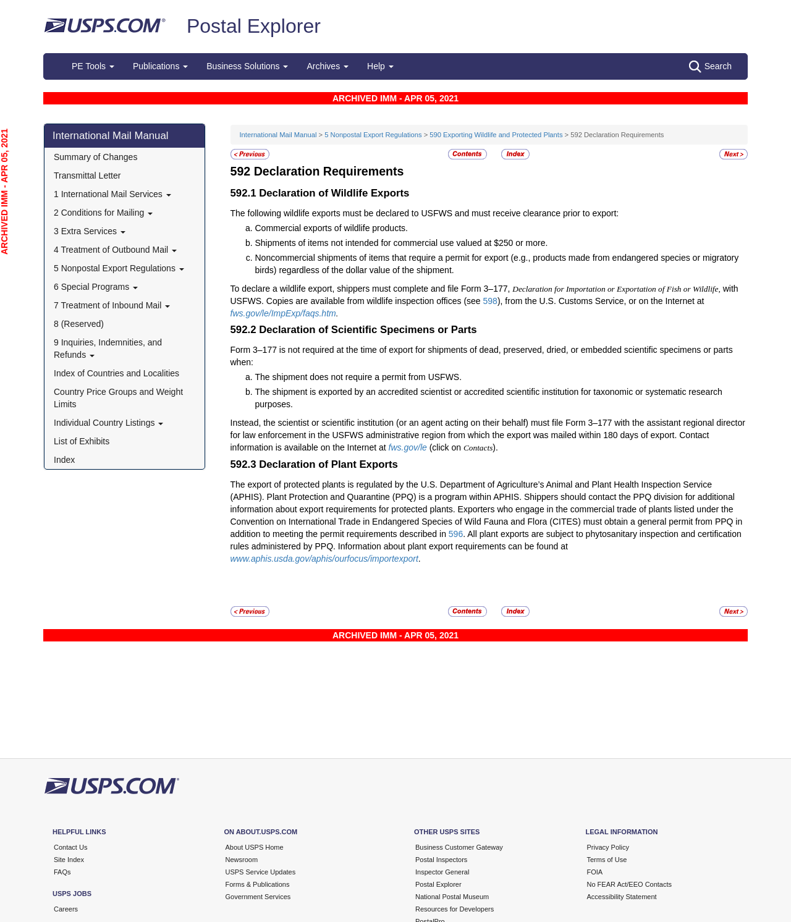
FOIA (595, 872)
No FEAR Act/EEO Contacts (629, 884)
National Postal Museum (452, 896)
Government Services (258, 896)
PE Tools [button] (93, 66)
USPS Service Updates (261, 872)
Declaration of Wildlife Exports (334, 193)
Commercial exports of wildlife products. (331, 228)
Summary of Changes (95, 157)
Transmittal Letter (87, 175)
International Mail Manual (111, 136)
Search (710, 67)
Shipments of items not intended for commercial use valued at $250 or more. (401, 243)
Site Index (69, 859)
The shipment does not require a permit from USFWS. (358, 377)
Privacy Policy (608, 847)
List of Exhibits (81, 441)
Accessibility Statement (622, 896)
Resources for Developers (454, 909)
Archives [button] (328, 66)
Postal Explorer (254, 26)
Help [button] (380, 66)
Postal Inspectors (441, 859)
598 (490, 301)
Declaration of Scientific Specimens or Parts (368, 330)
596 (456, 534)
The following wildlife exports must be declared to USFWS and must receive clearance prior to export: (425, 213)
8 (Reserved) (79, 324)
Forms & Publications (258, 884)
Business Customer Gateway (459, 847)
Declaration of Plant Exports (328, 464)
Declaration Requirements (329, 171)
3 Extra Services (89, 231)
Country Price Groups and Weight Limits (118, 398)
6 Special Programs (96, 287)
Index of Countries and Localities (116, 373)
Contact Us (70, 847)
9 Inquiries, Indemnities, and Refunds (108, 348)
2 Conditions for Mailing (103, 213)
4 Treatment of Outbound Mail (115, 250)
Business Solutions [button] (247, 66)
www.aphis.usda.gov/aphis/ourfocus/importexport (324, 559)
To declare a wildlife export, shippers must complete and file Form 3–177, (372, 289)
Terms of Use (607, 859)
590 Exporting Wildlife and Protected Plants (495, 134)
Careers (66, 909)
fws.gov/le (408, 447)
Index (64, 460)
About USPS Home (255, 847)
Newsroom (242, 859)
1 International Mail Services (112, 194)
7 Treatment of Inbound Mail (112, 305)
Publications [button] (160, 66)
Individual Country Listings (108, 423)
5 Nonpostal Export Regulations (119, 268)
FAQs (62, 872)
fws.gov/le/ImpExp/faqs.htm (283, 313)
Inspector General (442, 872)
